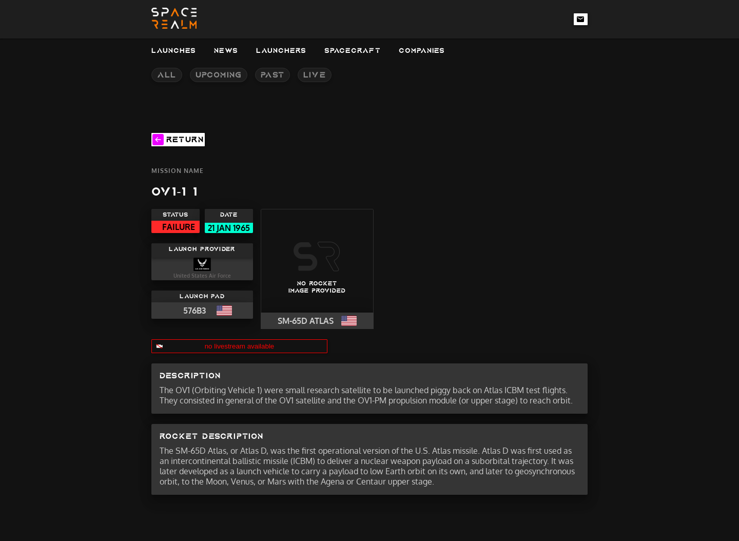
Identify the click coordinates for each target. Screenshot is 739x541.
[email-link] (581, 19)
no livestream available (240, 346)
